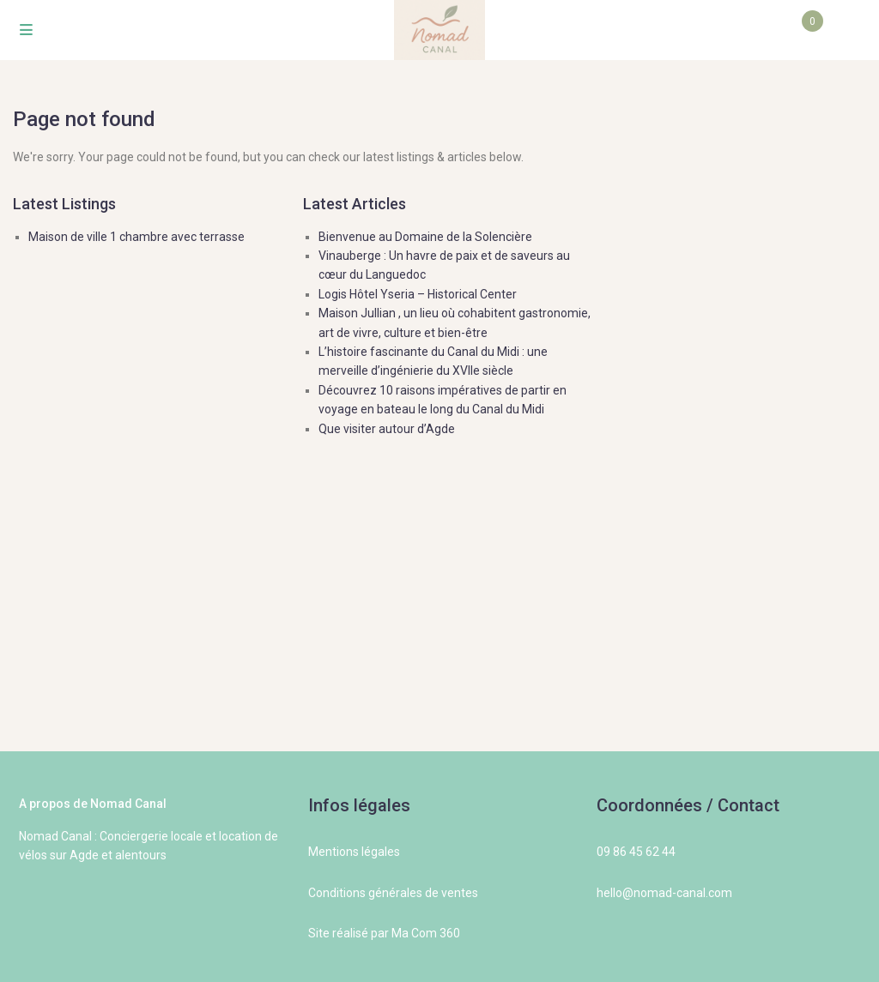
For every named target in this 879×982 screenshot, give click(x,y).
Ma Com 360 (425, 933)
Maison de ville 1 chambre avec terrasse (136, 237)
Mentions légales (354, 851)
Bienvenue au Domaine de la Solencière (425, 237)
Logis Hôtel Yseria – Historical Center (417, 294)
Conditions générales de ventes (393, 893)
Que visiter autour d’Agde (386, 429)
